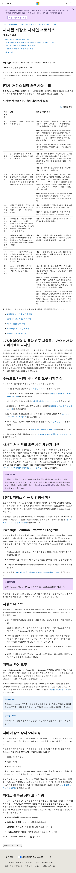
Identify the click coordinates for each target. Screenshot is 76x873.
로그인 (71, 3)
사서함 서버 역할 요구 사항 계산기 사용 (19, 48)
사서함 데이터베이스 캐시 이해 (45, 401)
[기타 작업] (71, 24)
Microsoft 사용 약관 (45, 485)
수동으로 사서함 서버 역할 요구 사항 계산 (20, 45)
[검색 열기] (66, 3)
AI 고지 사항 (9, 862)
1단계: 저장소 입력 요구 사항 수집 (17, 39)
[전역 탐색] (2, 3)
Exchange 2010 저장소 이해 (18, 328)
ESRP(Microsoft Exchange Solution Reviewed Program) (37, 572)
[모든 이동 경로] (5, 24)
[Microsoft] (38, 3)
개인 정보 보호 (46, 862)
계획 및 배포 (13, 24)
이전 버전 (19, 862)
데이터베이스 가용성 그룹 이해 (20, 314)
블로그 (28, 862)
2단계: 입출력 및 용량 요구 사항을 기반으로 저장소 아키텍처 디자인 (29, 42)
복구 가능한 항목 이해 (16, 323)
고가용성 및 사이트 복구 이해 (19, 319)
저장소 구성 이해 (57, 421)
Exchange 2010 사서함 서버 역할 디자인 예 (54, 434)
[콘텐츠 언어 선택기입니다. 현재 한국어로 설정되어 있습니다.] (9, 857)
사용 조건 (28, 866)
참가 (37, 862)
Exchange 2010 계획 (27, 24)
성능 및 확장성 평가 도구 (59, 689)
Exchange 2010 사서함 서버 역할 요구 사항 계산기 (23, 467)
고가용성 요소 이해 (38, 388)
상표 (36, 866)
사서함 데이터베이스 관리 (17, 333)
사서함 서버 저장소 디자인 (46, 24)
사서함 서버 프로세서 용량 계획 (44, 429)
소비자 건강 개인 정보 (13, 866)
